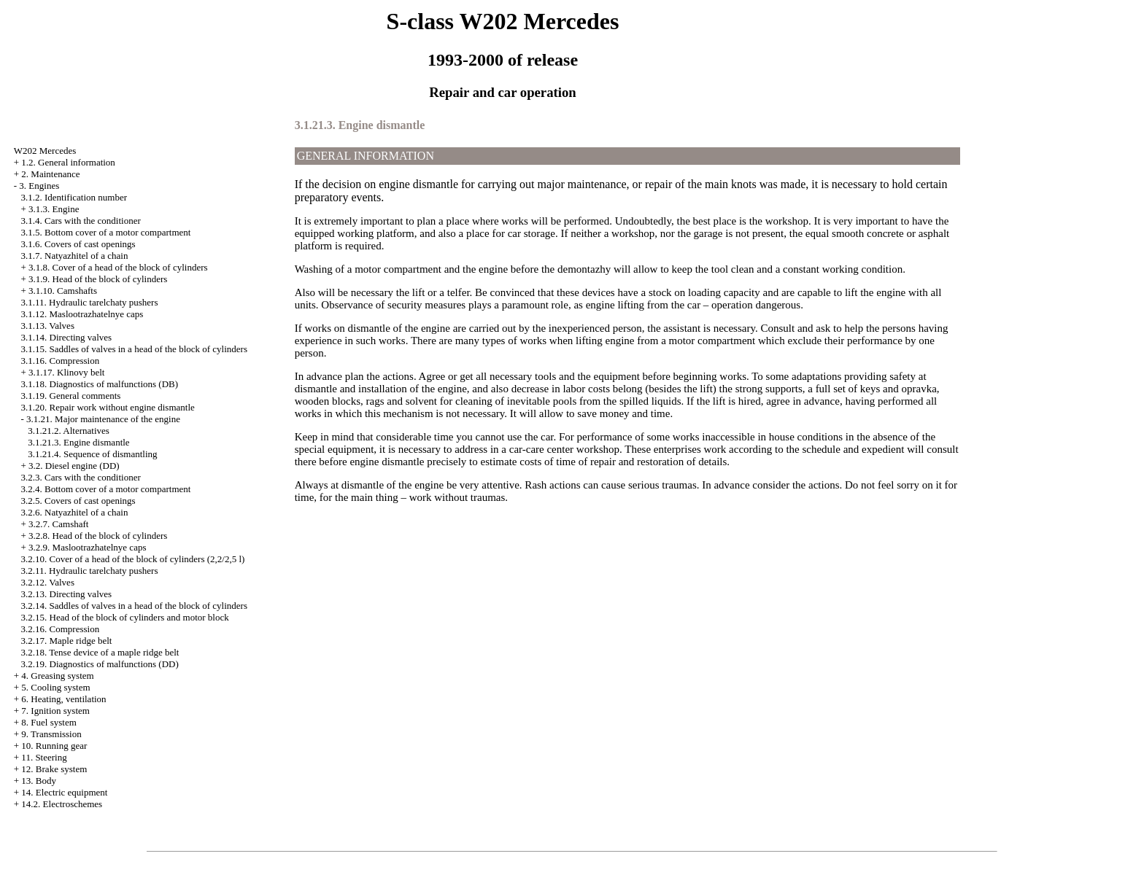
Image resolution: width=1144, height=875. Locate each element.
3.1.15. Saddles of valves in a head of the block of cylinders (134, 348)
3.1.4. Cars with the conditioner (81, 220)
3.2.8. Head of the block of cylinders (97, 535)
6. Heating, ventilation (63, 698)
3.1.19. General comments (71, 395)
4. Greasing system (57, 675)
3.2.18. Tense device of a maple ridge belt (100, 652)
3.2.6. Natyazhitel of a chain (74, 512)
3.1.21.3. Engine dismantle (78, 442)
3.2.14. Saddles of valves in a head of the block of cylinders (134, 605)
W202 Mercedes (45, 150)
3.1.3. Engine (53, 208)
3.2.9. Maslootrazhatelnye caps (87, 547)
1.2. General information (68, 162)
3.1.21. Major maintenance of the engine (103, 418)
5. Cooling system (55, 687)
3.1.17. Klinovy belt (66, 372)
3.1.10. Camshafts (62, 290)
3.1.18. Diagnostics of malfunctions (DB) (100, 383)
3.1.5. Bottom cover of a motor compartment (106, 232)
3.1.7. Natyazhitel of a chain (74, 255)
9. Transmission (51, 733)
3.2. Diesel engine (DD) (74, 465)
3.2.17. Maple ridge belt (66, 640)
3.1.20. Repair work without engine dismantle (108, 407)
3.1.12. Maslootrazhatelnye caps (82, 313)
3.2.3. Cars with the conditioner (81, 477)
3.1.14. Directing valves (66, 337)
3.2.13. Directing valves (66, 593)
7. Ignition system (55, 710)
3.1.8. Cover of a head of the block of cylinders (117, 267)
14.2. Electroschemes (61, 803)
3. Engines (39, 185)
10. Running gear (54, 745)
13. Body (38, 780)
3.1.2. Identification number (74, 197)
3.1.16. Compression (60, 360)
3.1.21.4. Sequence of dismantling (92, 453)
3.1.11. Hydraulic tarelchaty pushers (89, 302)
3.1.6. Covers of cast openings (78, 243)
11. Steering (43, 757)
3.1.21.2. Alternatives (68, 430)
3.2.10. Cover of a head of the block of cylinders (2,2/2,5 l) (133, 558)
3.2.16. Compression (60, 628)
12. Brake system (54, 768)
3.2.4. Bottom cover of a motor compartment (106, 488)
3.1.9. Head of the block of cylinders (97, 278)
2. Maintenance (50, 173)
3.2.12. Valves (47, 582)
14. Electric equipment (64, 792)
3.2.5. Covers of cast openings (78, 500)
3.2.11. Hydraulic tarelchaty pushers (89, 570)
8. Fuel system (48, 722)
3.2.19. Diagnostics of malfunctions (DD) (100, 663)
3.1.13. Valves (47, 325)
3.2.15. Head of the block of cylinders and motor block (125, 617)
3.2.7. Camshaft (58, 523)
